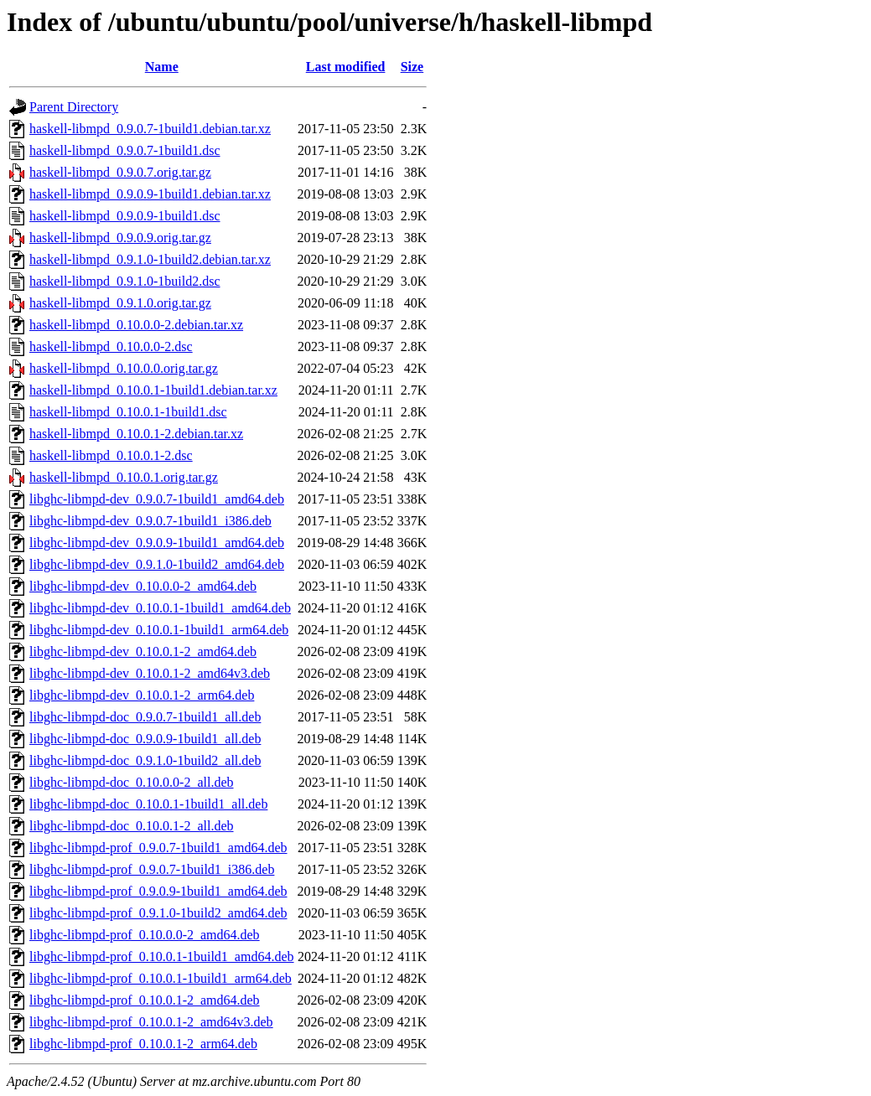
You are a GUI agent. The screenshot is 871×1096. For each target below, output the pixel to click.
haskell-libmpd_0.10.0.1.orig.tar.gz (123, 477)
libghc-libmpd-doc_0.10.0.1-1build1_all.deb (148, 804)
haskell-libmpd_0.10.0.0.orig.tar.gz (123, 368)
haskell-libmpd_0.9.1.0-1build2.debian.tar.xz (150, 259)
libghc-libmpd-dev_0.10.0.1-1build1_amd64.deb (160, 608)
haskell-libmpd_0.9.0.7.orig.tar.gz (120, 172)
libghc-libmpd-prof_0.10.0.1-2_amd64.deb (144, 1000)
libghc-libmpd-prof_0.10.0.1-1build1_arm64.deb (160, 978)
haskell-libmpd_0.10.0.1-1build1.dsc (128, 412)
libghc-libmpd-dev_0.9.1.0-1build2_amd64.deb (156, 564)
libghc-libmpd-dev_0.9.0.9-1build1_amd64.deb (156, 542)
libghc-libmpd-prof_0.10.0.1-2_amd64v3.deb (151, 1022)
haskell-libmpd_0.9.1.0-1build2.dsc (124, 281)
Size (412, 66)
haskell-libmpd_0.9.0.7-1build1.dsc (124, 150)
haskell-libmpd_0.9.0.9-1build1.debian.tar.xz (150, 194)
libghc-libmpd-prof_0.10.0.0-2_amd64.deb (144, 935)
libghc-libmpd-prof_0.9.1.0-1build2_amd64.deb (158, 913)
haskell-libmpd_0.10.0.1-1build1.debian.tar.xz (153, 390)
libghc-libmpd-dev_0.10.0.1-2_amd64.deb (143, 651)
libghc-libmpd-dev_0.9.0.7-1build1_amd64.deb (156, 499)
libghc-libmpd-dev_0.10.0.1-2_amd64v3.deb (149, 673)
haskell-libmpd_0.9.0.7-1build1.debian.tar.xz (150, 128)
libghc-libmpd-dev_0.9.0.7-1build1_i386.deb (150, 521)
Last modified (346, 66)
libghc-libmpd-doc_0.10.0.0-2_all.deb (131, 782)
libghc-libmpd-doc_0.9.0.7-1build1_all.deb (145, 717)
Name (162, 66)
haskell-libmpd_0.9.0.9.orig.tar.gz (120, 237)
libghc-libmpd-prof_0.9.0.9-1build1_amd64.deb (158, 891)
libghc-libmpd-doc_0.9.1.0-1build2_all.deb (145, 760)
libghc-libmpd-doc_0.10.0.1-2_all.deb (131, 826)
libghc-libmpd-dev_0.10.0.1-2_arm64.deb (141, 695)
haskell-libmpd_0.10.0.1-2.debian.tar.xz (136, 434)
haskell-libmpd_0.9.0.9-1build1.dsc (124, 216)
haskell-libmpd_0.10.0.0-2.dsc (111, 346)
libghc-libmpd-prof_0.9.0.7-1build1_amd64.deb (158, 847)
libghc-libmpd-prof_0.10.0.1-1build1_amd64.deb (161, 956)
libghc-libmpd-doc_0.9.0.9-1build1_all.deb (145, 739)
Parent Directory (73, 107)
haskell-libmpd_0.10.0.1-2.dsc (111, 455)
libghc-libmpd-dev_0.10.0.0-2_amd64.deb (143, 586)
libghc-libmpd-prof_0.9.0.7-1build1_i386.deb (151, 869)
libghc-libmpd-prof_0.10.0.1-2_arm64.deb (143, 1044)
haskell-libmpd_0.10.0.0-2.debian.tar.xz (136, 325)
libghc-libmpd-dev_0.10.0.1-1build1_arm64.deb (158, 630)
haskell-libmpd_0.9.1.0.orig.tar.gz (120, 303)
